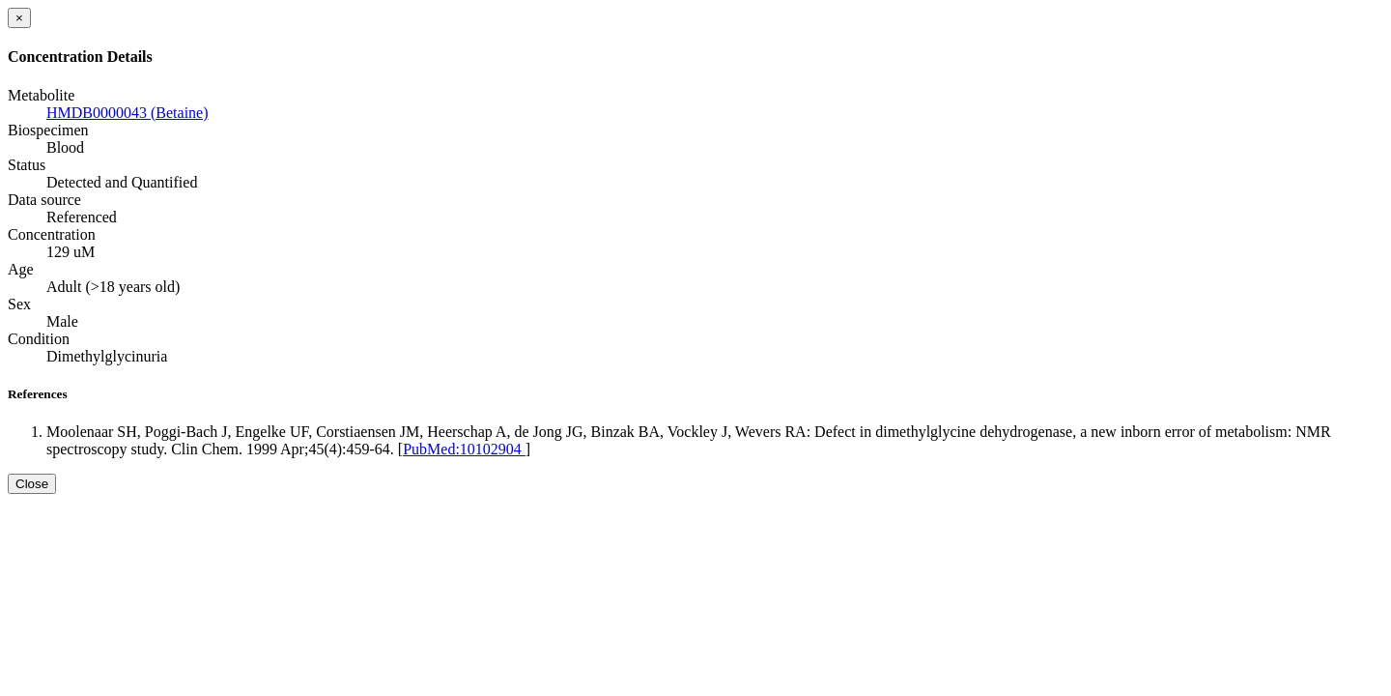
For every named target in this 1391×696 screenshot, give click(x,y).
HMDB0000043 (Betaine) (127, 112)
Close (31, 484)
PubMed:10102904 (464, 449)
